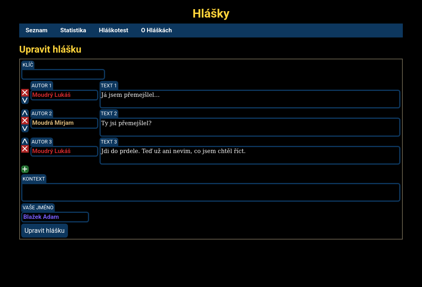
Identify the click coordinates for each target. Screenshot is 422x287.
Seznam (37, 30)
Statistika (73, 30)
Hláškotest (113, 30)
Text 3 (109, 142)
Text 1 (109, 85)
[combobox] (64, 95)
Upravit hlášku (44, 230)
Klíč (27, 65)
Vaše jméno (38, 207)
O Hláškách (156, 30)
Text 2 (109, 113)
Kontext (33, 179)
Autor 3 (42, 142)
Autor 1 (42, 85)
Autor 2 (42, 113)
